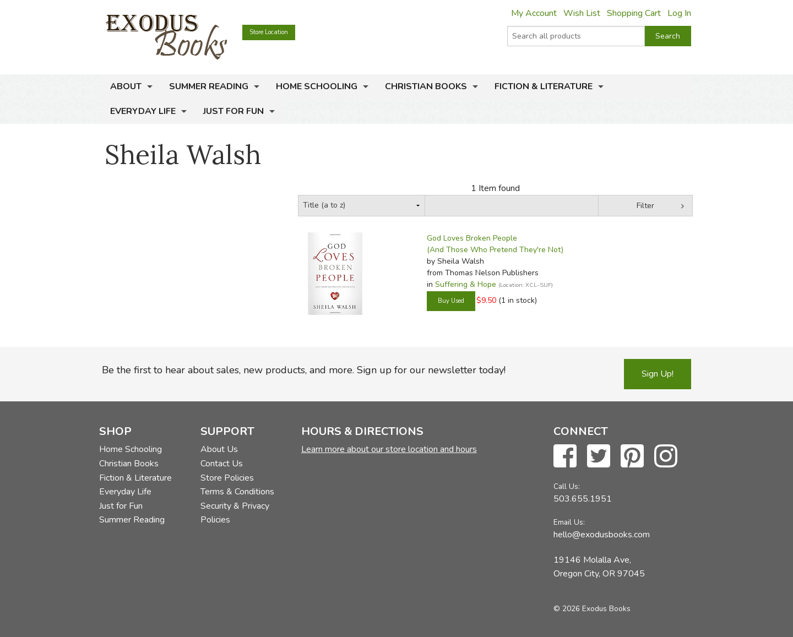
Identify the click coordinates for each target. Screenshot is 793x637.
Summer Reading (208, 86)
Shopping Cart (634, 13)
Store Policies (227, 478)
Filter (645, 205)
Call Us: (566, 486)
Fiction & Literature (544, 86)
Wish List (581, 13)
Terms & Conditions (237, 492)
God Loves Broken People (472, 238)
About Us (219, 449)
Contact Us (221, 464)
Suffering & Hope (465, 284)
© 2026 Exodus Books (592, 608)
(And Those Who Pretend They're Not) (495, 249)
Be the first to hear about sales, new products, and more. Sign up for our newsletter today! (304, 370)
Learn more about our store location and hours (389, 449)
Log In (679, 13)
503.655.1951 (582, 499)
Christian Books (426, 86)
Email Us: (569, 522)
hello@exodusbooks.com (601, 535)
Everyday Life (143, 111)
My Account (534, 13)
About (126, 86)
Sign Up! (657, 374)
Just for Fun (233, 111)
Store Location (268, 32)
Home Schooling (316, 86)
